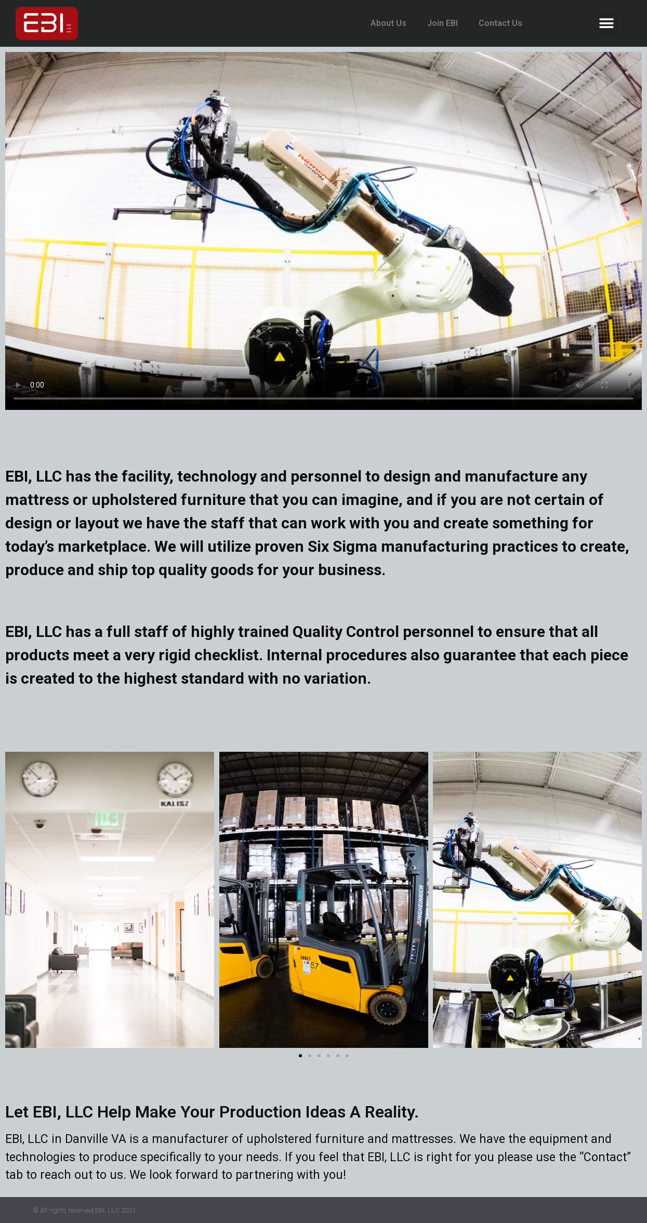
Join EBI (442, 23)
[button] (606, 23)
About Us (388, 23)
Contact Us (500, 23)
